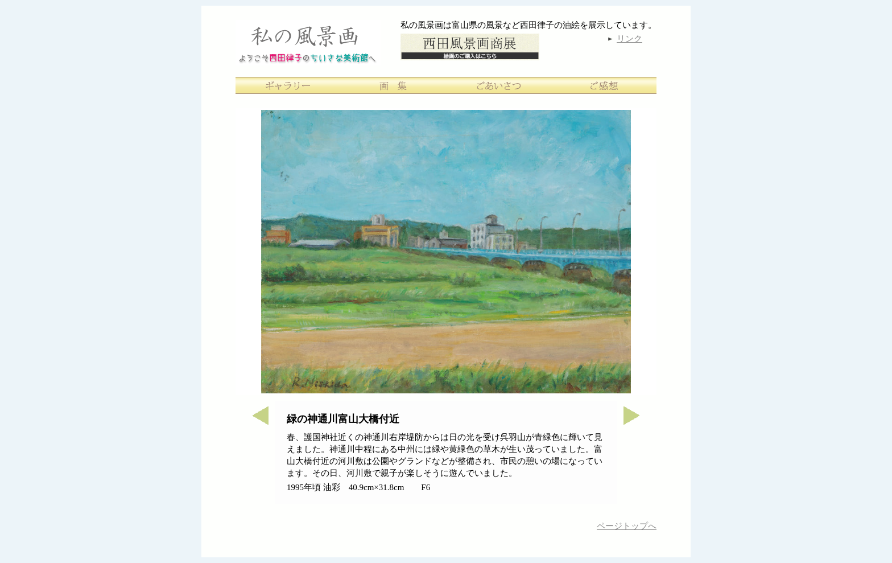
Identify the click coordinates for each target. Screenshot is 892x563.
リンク (629, 38)
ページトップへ (626, 526)
